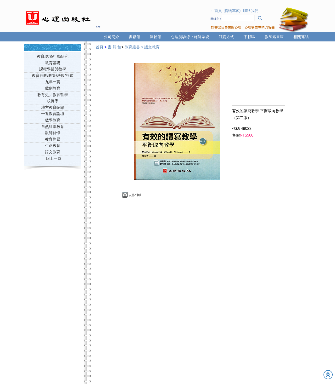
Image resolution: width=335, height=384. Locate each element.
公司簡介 (111, 37)
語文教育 (52, 152)
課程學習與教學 (52, 69)
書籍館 (134, 37)
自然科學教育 (52, 127)
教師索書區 (274, 37)
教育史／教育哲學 (52, 95)
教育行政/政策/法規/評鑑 (52, 76)
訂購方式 (226, 37)
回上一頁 (53, 158)
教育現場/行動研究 (52, 56)
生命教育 (52, 145)
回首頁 (216, 11)
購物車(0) (232, 11)
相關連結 (301, 37)
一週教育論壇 (52, 114)
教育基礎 (52, 63)
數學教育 (52, 120)
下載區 (249, 37)
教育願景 (52, 139)
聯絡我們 (250, 11)
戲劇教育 (52, 88)
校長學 (52, 101)
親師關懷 (52, 133)
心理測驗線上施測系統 (190, 37)
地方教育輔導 (52, 107)
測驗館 (155, 37)
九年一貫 (52, 82)
